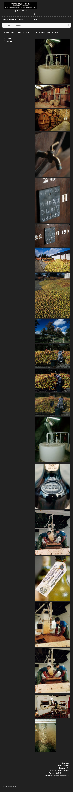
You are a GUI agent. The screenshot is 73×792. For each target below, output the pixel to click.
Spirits (43, 32)
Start (4, 19)
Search (13, 32)
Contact (35, 19)
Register (34, 11)
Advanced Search (23, 32)
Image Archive (12, 19)
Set (18, 11)
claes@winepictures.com (59, 775)
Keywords (9, 41)
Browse (6, 32)
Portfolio (22, 19)
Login (28, 11)
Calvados (50, 32)
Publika (8, 38)
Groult (57, 32)
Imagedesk (12, 786)
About (29, 19)
